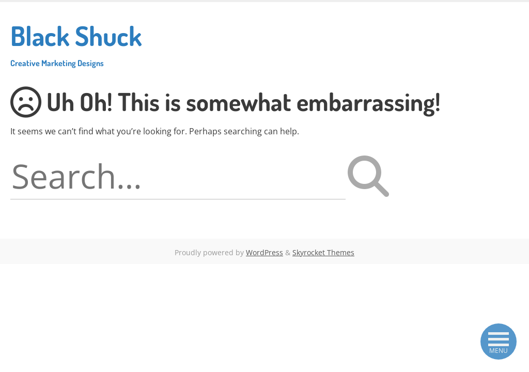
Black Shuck (76, 43)
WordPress (264, 252)
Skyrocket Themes (323, 252)
